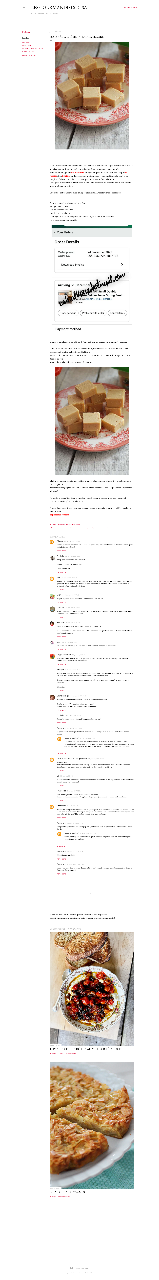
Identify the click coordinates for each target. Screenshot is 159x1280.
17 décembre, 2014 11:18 (75, 823)
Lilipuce (60, 595)
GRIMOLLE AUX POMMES (67, 1192)
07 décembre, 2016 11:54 (75, 864)
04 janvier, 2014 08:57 (78, 696)
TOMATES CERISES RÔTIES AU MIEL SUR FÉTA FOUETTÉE (89, 1049)
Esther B (61, 622)
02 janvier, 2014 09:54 (73, 556)
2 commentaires (64, 1197)
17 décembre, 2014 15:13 (75, 851)
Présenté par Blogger (79, 1268)
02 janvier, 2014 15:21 (69, 642)
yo (58, 776)
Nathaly (60, 715)
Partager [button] (26, 32)
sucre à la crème (29, 55)
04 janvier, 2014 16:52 (87, 738)
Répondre (61, 551)
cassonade (26, 45)
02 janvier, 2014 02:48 (72, 541)
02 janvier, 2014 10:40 (69, 578)
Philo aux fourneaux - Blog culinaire (72, 759)
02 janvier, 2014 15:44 (80, 655)
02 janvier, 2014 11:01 (72, 595)
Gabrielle (60, 607)
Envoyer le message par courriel (69, 524)
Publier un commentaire (67, 1053)
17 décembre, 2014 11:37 (88, 833)
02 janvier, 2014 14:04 (73, 623)
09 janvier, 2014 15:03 (68, 776)
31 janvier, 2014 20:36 (74, 791)
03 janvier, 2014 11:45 (74, 670)
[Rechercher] (130, 7)
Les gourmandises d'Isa (59, 7)
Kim (58, 578)
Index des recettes (42, 13)
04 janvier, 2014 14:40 (73, 715)
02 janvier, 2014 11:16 (72, 608)
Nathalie (60, 556)
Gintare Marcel (90, 1273)
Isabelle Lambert (71, 738)
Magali (60, 541)
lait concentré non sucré (32, 48)
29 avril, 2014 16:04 (73, 806)
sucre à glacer (28, 52)
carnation (26, 42)
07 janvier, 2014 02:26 (96, 759)
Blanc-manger (63, 696)
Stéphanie (61, 806)
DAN (59, 642)
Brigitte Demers (64, 655)
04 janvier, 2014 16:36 (74, 728)
